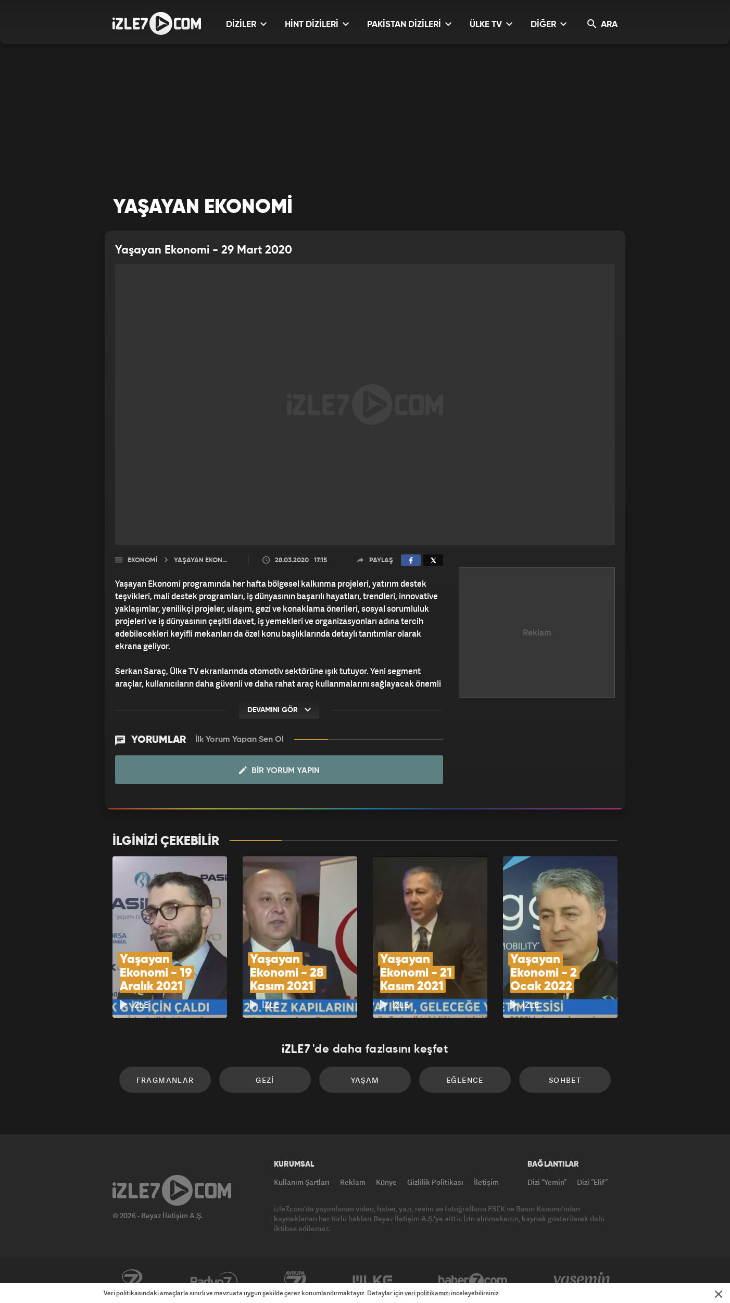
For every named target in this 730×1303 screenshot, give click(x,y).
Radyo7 (214, 1280)
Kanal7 (132, 1280)
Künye (386, 1182)
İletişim (486, 1182)
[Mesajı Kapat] (718, 1294)
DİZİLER (246, 24)
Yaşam (365, 1080)
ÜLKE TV (491, 24)
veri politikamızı (427, 1292)
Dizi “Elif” (592, 1182)
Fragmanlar (165, 1080)
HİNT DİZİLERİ (317, 24)
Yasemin (582, 1280)
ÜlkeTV (373, 1280)
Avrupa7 (295, 1280)
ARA (602, 24)
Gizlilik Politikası (435, 1182)
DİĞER (549, 24)
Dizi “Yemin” (547, 1182)
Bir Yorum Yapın (279, 770)
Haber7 (473, 1280)
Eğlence (465, 1080)
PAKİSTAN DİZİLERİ (409, 24)
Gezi (265, 1080)
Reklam (353, 1182)
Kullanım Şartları (302, 1182)
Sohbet (565, 1080)
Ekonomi (142, 560)
